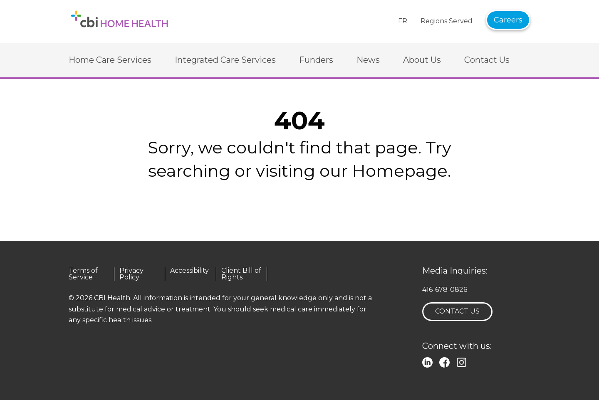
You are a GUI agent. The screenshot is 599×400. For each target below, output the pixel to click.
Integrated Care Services (225, 60)
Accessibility (189, 270)
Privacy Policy (131, 274)
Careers (508, 20)
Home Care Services (110, 60)
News (368, 60)
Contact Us (487, 60)
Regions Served (447, 21)
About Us (422, 60)
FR (402, 21)
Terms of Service (83, 274)
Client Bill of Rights (241, 274)
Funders (316, 60)
